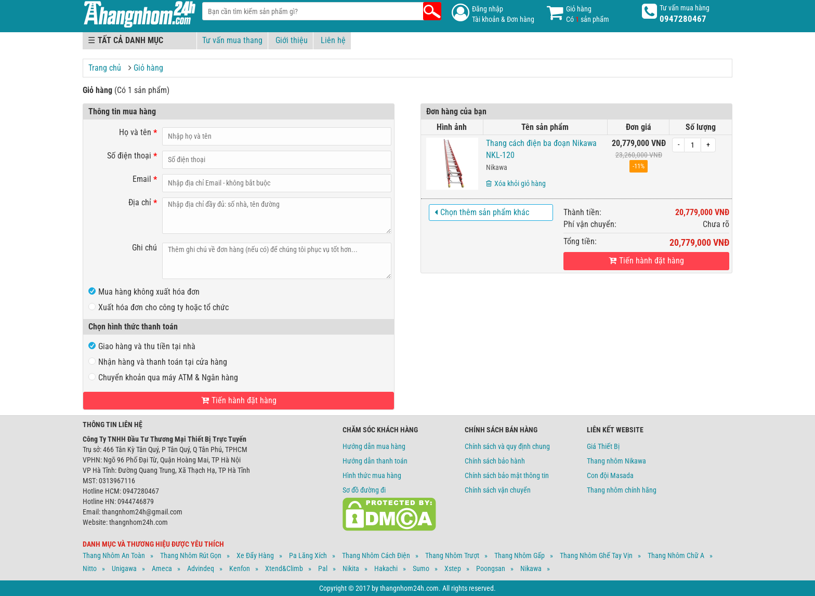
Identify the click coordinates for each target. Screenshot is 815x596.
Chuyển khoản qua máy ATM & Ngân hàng (163, 377)
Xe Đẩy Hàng (255, 555)
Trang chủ (104, 68)
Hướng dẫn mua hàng (374, 446)
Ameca (162, 568)
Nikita (351, 568)
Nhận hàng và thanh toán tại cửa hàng (157, 362)
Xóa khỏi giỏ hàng (516, 183)
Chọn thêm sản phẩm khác (482, 212)
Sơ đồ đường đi (364, 490)
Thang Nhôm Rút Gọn (190, 555)
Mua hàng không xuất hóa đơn (144, 292)
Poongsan (490, 568)
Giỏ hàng (148, 68)
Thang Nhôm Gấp (519, 555)
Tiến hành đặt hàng (646, 261)
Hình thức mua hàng (372, 475)
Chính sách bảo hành (495, 461)
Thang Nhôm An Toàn (114, 555)
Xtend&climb (284, 568)
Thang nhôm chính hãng (621, 490)
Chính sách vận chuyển (498, 490)
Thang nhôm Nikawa (616, 461)
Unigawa (124, 568)
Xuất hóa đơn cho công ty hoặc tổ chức (158, 307)
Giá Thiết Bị (603, 446)
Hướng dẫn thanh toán (375, 461)
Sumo (421, 568)
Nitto (90, 568)
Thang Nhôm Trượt (452, 555)
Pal (322, 568)
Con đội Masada (610, 475)
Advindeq (200, 568)
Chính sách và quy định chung (507, 446)
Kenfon (239, 568)
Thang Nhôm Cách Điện (376, 555)
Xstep (452, 568)
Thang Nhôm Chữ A (676, 555)
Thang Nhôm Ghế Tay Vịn (596, 555)
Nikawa (496, 167)
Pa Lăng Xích (308, 555)
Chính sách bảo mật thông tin (507, 475)
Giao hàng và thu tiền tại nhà (141, 346)
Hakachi (386, 568)
